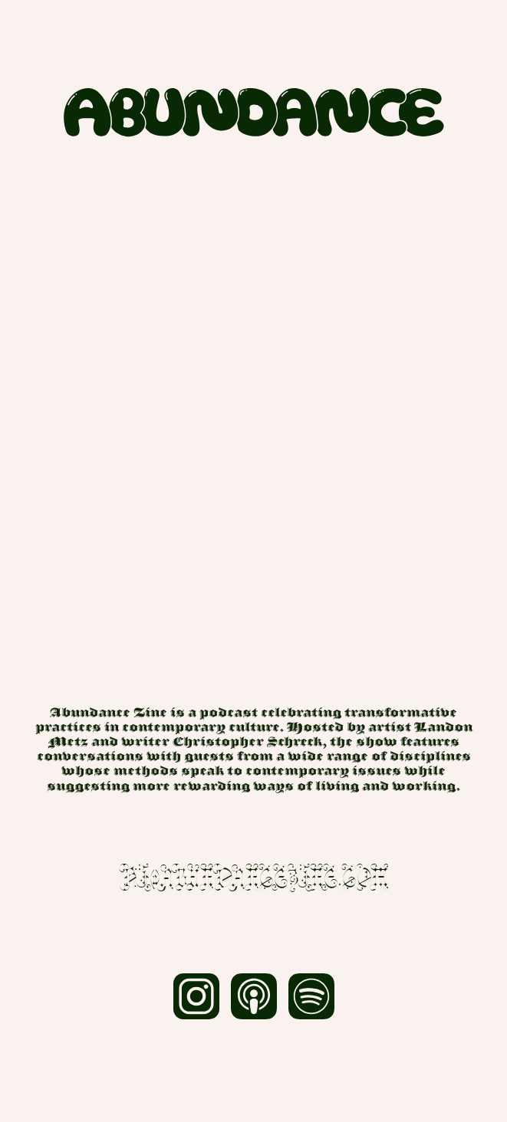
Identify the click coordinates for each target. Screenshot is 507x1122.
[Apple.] (253, 1001)
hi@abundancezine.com (254, 878)
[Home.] (253, 112)
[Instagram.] (196, 1001)
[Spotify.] (311, 1001)
